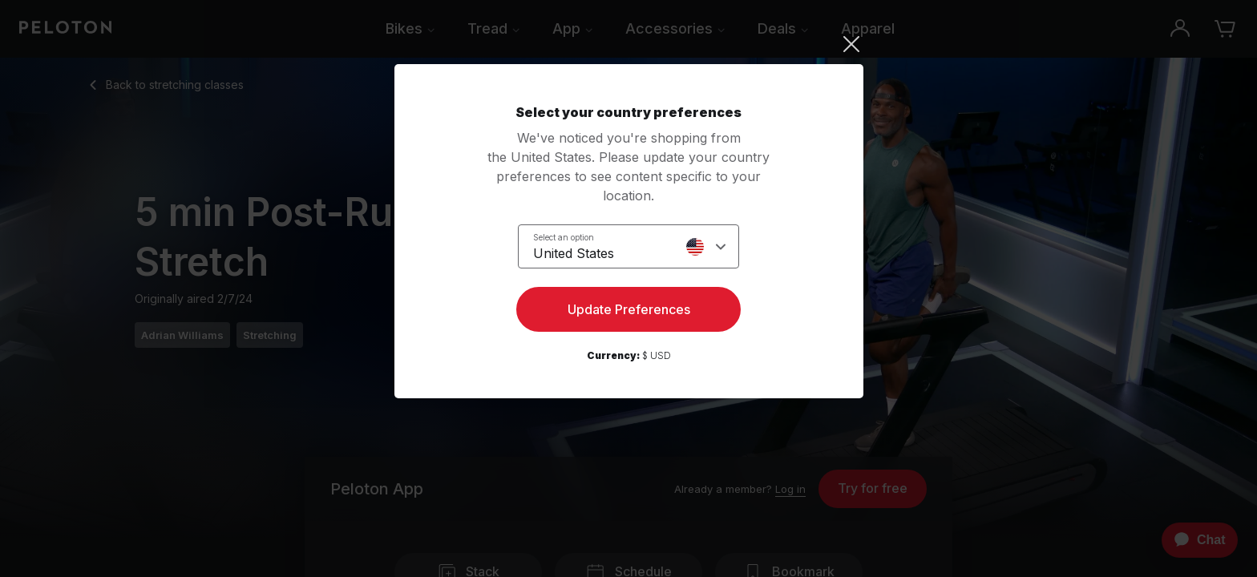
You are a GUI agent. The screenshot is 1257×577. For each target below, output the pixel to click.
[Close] (628, 44)
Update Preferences (629, 309)
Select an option (563, 237)
